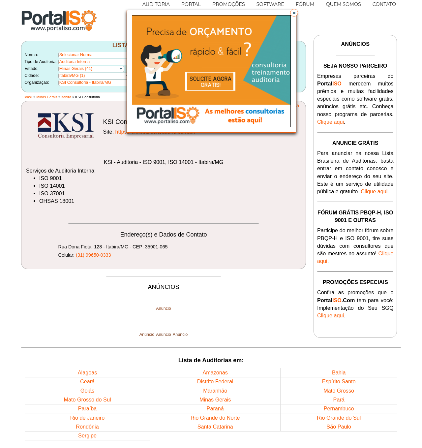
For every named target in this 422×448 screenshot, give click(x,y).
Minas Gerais (46, 97)
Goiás (87, 391)
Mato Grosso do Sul (87, 399)
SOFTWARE (270, 4)
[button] (294, 13)
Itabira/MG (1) (72, 75)
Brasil (27, 97)
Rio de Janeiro (87, 418)
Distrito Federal (215, 381)
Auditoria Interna (74, 61)
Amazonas (214, 372)
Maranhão (215, 391)
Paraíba (87, 408)
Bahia (339, 372)
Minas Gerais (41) (75, 68)
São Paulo (338, 427)
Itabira (66, 97)
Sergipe (87, 435)
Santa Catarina (215, 427)
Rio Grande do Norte (215, 418)
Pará (339, 399)
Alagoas (87, 372)
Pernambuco (339, 408)
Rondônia (87, 427)
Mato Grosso (338, 391)
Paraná (215, 408)
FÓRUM (305, 4)
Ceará (87, 381)
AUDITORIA (156, 4)
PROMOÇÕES (228, 4)
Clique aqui (330, 122)
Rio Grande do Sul (339, 418)
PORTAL (191, 4)
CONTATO (384, 4)
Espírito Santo (339, 381)
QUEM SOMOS (343, 4)
